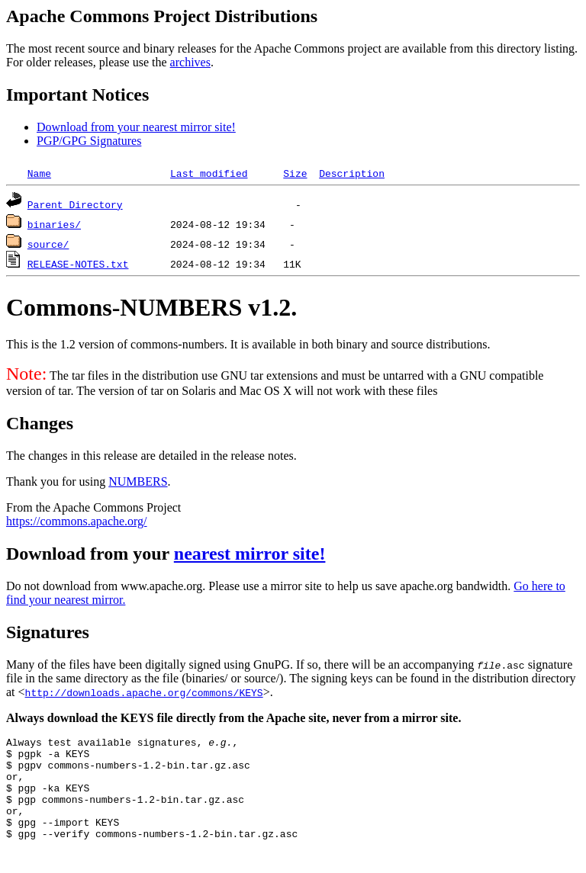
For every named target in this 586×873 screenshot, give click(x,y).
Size (295, 173)
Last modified (208, 173)
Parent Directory (75, 204)
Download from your (90, 553)
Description (352, 173)
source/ (48, 244)
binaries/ (54, 224)
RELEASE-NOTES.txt (78, 264)
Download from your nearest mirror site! (136, 126)
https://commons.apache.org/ (76, 521)
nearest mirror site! (250, 553)
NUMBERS (137, 481)
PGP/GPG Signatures (89, 140)
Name (39, 173)
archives (190, 62)
